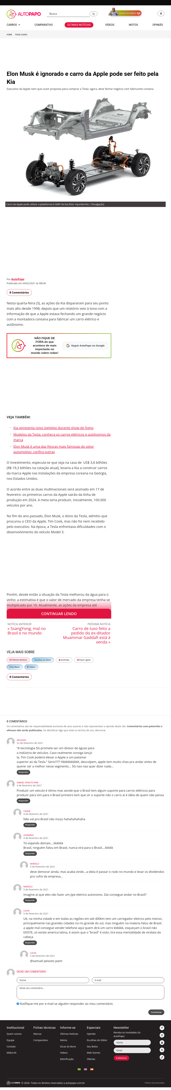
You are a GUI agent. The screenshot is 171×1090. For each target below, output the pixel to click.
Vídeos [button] (109, 24)
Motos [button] (133, 24)
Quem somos (14, 1036)
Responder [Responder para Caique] (30, 826)
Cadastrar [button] (122, 1060)
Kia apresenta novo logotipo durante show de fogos (53, 427)
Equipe (10, 1042)
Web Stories (93, 1055)
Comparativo (40, 1042)
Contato (11, 1049)
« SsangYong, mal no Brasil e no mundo (27, 631)
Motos (63, 1042)
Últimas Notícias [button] (79, 24)
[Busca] (68, 14)
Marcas (37, 1036)
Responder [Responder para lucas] (30, 945)
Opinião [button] (157, 24)
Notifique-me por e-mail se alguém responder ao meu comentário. (65, 1006)
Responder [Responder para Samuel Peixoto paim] (23, 801)
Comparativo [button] (44, 24)
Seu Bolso (15, 667)
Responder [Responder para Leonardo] (30, 855)
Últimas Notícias (18, 660)
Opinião (91, 1036)
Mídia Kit (11, 1055)
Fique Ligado (21, 35)
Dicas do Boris (68, 1049)
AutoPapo (17, 279)
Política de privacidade (154, 1085)
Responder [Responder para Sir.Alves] (23, 772)
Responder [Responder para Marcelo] (30, 902)
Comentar (155, 1014)
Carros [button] (13, 24)
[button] (94, 13)
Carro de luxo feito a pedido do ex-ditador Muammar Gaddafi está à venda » (86, 635)
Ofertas (91, 1061)
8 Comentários (19, 292)
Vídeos (31, 667)
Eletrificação (67, 1061)
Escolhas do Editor (43, 660)
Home (9, 35)
